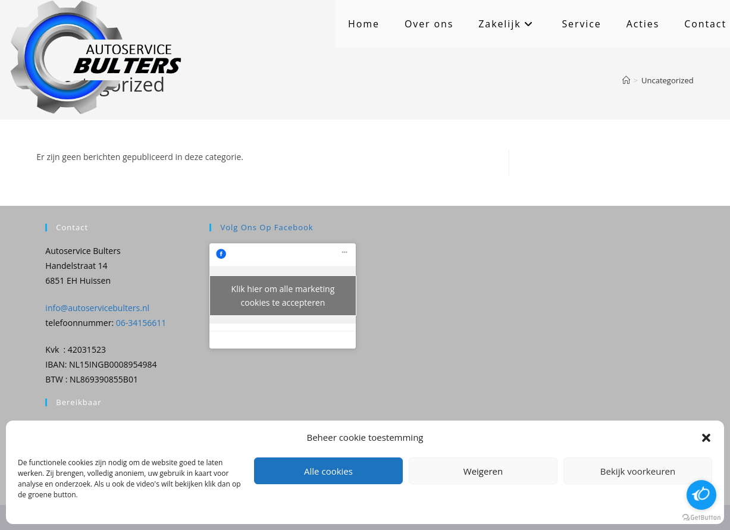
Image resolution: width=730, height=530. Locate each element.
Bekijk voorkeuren (637, 471)
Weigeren (483, 471)
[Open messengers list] (701, 495)
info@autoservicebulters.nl (97, 307)
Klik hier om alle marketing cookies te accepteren (283, 295)
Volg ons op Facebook (266, 227)
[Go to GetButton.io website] (701, 518)
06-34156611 (141, 322)
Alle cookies (328, 471)
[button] (706, 438)
